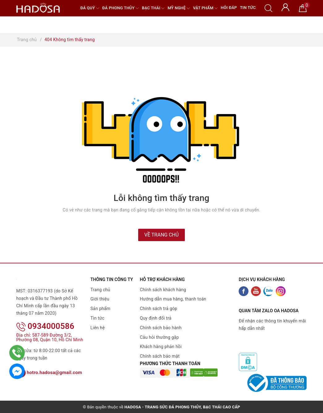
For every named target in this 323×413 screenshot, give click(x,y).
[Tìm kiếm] (268, 7)
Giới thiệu (100, 298)
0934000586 (45, 326)
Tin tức (248, 7)
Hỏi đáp (229, 7)
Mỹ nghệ (179, 8)
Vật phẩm (205, 8)
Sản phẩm (101, 308)
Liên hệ (98, 327)
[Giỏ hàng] (303, 7)
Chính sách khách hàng (163, 289)
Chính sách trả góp (158, 308)
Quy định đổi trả (156, 318)
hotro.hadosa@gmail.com (49, 372)
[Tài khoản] (285, 6)
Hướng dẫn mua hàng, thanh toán (173, 298)
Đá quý (89, 8)
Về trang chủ (161, 235)
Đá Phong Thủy (120, 8)
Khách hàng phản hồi (161, 346)
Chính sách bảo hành (161, 327)
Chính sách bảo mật (160, 356)
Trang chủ (100, 289)
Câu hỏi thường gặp (159, 337)
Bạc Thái (153, 8)
